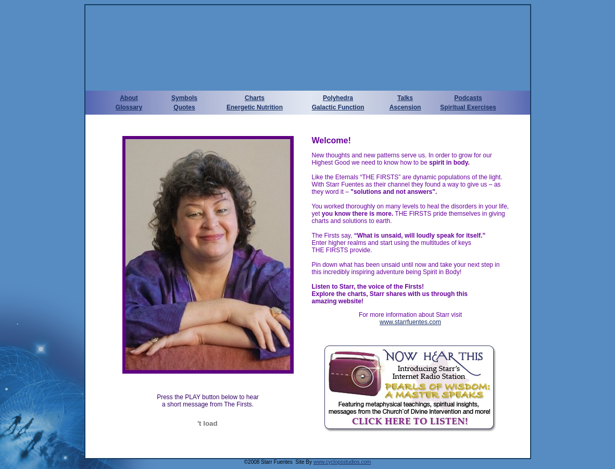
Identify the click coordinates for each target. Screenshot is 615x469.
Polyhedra (338, 98)
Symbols (184, 98)
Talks (405, 98)
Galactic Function (338, 107)
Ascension (405, 107)
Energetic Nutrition (255, 107)
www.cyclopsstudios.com (342, 462)
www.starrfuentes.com (410, 322)
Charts (255, 98)
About (129, 98)
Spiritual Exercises (468, 107)
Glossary (129, 107)
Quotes (184, 107)
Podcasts (468, 98)
